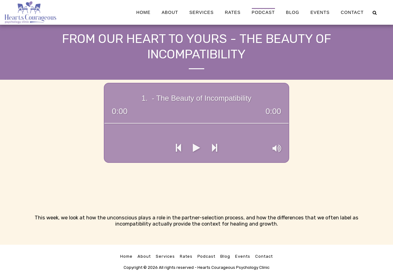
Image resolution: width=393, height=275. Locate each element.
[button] (374, 12)
